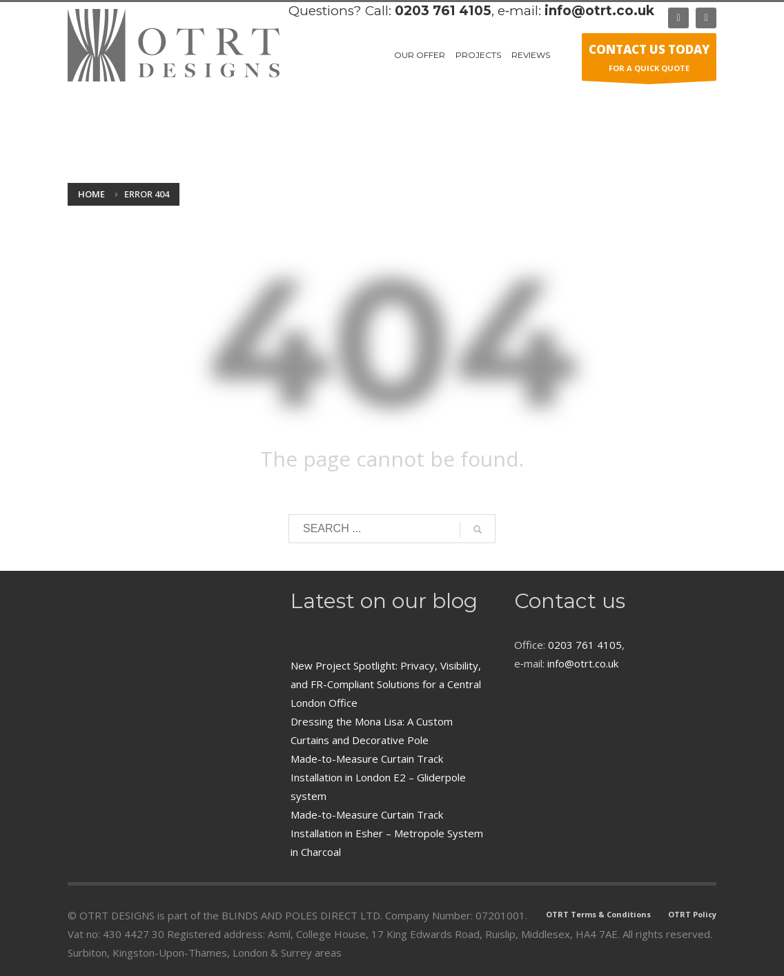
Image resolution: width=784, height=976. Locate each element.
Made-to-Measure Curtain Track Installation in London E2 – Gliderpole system (378, 777)
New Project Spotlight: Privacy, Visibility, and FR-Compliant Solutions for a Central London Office (386, 684)
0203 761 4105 (443, 11)
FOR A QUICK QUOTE (649, 60)
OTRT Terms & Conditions (598, 914)
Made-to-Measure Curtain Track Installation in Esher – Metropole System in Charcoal (387, 833)
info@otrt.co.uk (599, 11)
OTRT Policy (692, 914)
